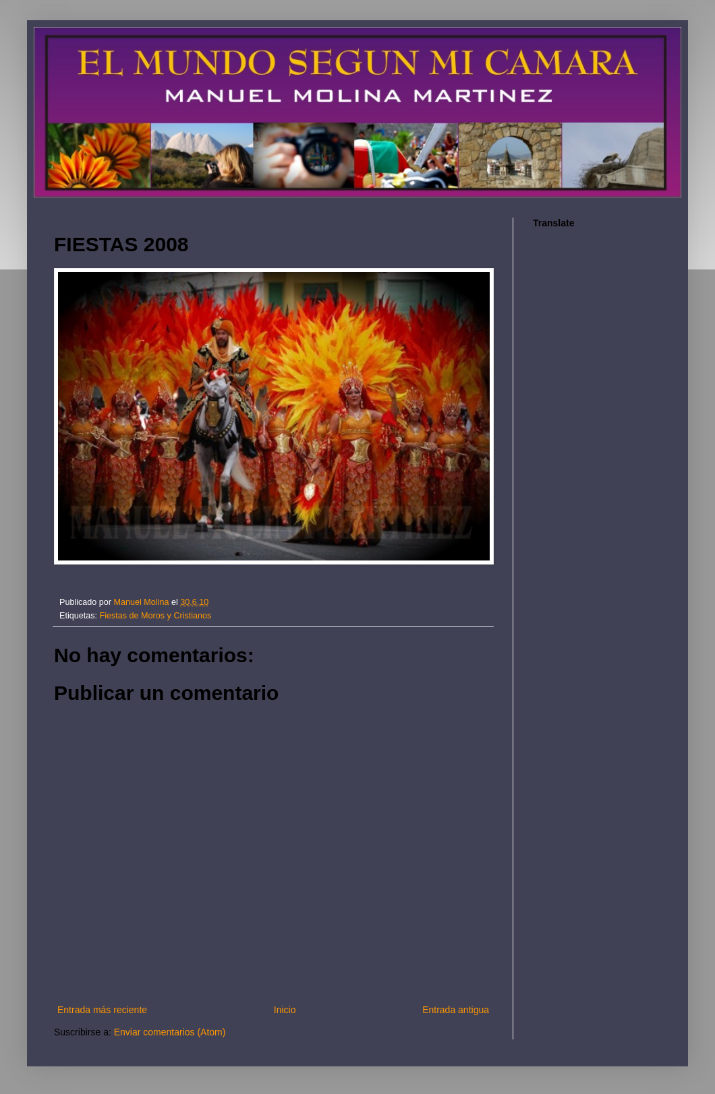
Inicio (285, 1009)
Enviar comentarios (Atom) (170, 1032)
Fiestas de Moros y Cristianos (156, 615)
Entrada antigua (455, 1009)
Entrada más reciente (102, 1009)
